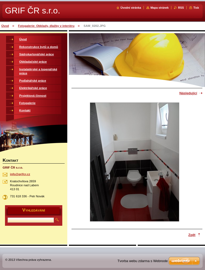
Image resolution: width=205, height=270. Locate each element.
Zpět (192, 235)
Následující (188, 93)
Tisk (196, 7)
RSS (181, 7)
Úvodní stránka (130, 7)
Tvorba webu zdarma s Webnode (142, 261)
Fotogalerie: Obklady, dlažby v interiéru (46, 25)
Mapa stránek (159, 7)
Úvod (5, 25)
